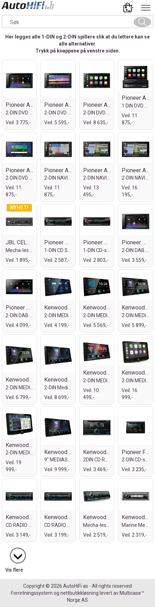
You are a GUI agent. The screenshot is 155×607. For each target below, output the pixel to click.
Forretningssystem (32, 593)
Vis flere (14, 570)
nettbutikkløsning (79, 593)
